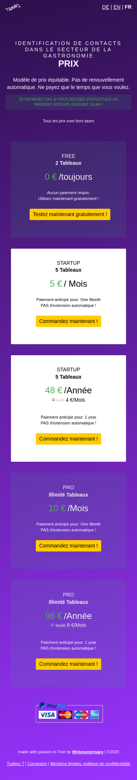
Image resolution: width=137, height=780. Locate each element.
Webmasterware (88, 752)
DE (105, 7)
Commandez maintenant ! (68, 321)
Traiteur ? (15, 763)
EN (116, 7)
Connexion (37, 763)
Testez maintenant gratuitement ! (70, 214)
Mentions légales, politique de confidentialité (90, 763)
